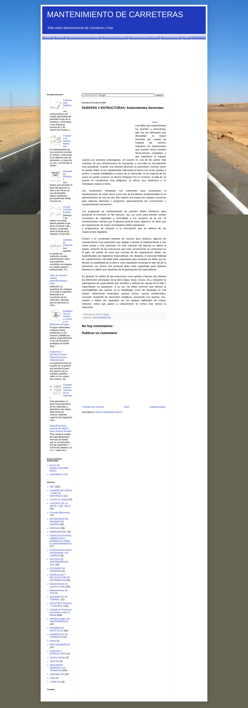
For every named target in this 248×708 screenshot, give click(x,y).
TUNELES (55, 682)
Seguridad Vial (57, 674)
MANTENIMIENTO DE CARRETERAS (115, 14)
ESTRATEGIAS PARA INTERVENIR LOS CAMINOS (61, 553)
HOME (47, 37)
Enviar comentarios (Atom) (109, 412)
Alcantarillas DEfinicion (67, 175)
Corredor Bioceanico (60, 512)
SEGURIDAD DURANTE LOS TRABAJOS (58, 668)
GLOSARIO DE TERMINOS (57, 569)
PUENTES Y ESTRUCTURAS (58, 652)
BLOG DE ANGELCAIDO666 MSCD (59, 468)
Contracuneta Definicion (67, 104)
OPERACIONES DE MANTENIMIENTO (60, 620)
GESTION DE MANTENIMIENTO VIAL (59, 562)
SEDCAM (54, 661)
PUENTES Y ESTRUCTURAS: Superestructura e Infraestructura (58, 356)
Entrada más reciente (93, 407)
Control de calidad (59, 499)
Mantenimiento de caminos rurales (58, 585)
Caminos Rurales (171, 37)
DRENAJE (55, 528)
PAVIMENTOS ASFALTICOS (57, 629)
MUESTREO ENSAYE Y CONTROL (61, 604)
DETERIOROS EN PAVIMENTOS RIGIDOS (59, 522)
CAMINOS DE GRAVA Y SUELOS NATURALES (61, 493)
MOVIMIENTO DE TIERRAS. (59, 598)
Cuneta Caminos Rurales (67, 210)
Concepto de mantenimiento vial (67, 141)
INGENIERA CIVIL (59, 474)
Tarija (52, 678)
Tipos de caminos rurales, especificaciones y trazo (59, 279)
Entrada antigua (157, 407)
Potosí (53, 641)
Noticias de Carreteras (115, 37)
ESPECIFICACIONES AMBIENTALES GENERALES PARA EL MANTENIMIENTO (61, 539)
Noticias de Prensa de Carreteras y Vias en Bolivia (61, 612)
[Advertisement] (124, 66)
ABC (187, 37)
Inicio (126, 407)
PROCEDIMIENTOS (102, 318)
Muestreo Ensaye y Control (144, 37)
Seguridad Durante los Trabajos (84, 37)
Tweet (155, 122)
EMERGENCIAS (58, 531)
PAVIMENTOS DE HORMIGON (59, 635)
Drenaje (60, 37)
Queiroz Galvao (57, 657)
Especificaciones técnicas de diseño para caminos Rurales (60, 428)
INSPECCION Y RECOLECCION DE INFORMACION (60, 577)
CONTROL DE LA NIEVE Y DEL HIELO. (60, 504)
